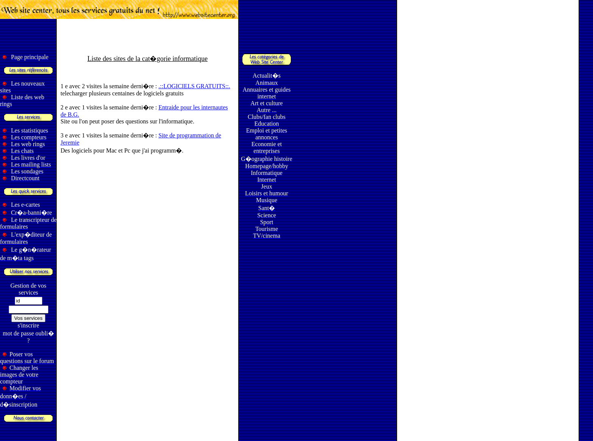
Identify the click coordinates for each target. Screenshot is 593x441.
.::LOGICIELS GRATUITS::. (194, 86)
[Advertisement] (296, 36)
